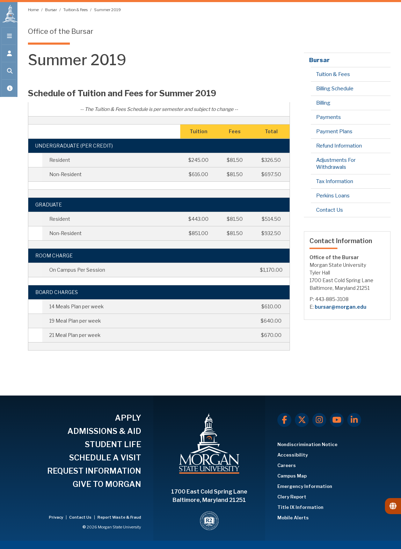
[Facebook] (284, 420)
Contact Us (329, 210)
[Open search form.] (8, 74)
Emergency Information (304, 486)
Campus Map (292, 476)
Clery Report (291, 496)
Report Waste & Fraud (119, 517)
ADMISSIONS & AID (104, 431)
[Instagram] (319, 420)
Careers (286, 465)
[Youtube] (337, 420)
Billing (323, 103)
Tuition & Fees (75, 9)
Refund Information (339, 146)
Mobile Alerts (293, 517)
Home (33, 9)
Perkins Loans (333, 196)
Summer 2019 (107, 9)
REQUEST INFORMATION (94, 470)
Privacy (56, 517)
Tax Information (334, 181)
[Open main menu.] (8, 39)
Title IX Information (300, 507)
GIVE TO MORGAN (107, 484)
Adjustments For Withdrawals (336, 163)
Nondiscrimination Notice (307, 444)
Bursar (51, 9)
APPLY (128, 417)
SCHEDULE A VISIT (105, 457)
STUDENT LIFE (113, 444)
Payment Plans (334, 131)
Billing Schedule (334, 88)
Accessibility (292, 455)
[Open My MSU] (8, 91)
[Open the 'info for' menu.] (8, 56)
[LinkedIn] (354, 420)
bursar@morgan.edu (340, 307)
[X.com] (302, 420)
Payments (328, 117)
